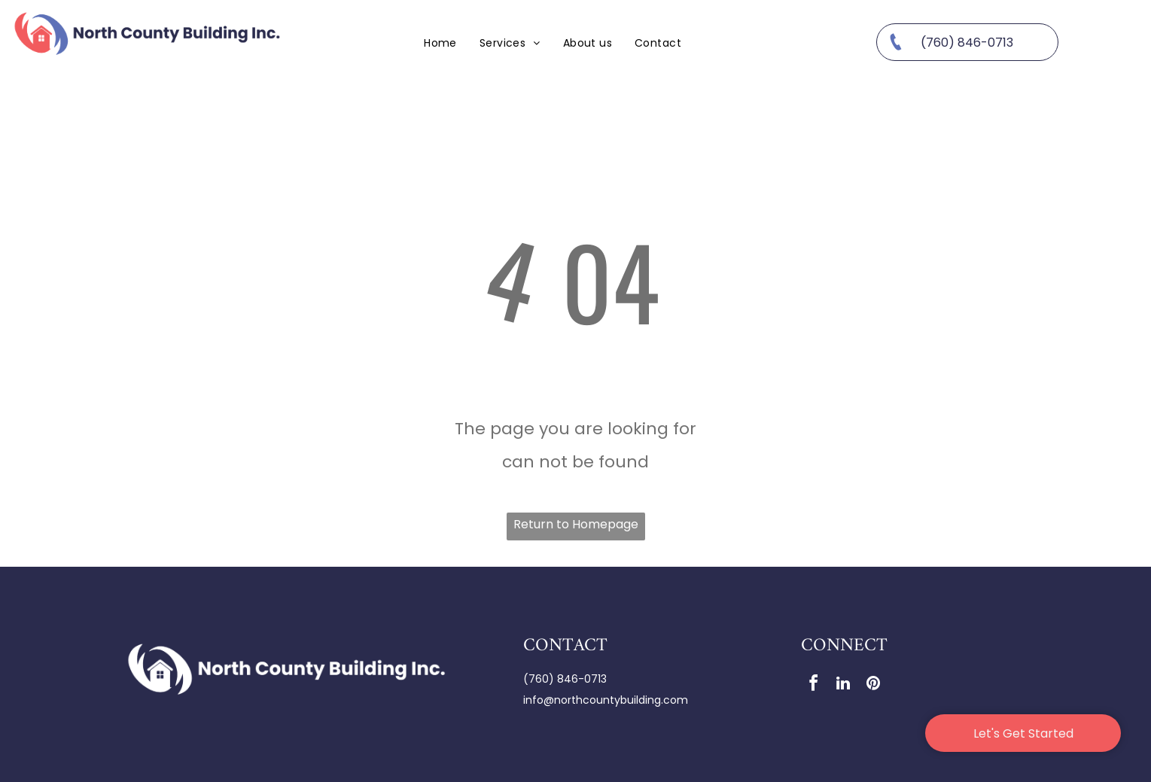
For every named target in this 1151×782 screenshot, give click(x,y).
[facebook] (813, 685)
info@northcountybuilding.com (605, 699)
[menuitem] (440, 42)
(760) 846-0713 (565, 678)
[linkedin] (843, 685)
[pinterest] (873, 685)
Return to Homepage (575, 524)
